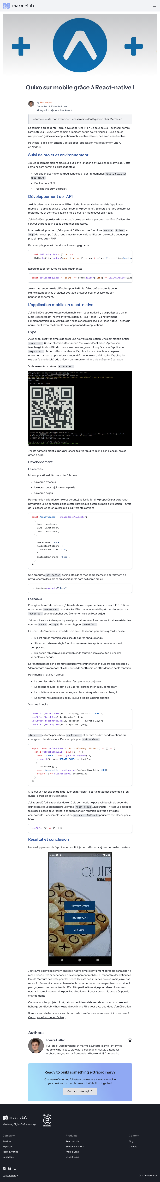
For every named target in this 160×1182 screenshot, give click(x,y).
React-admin (72, 1141)
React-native (117, 136)
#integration (43, 110)
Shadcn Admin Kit (75, 1146)
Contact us (8, 1157)
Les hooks (35, 599)
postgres (81, 223)
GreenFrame (72, 1157)
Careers (133, 1146)
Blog (131, 1141)
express (42, 223)
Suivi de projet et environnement (58, 155)
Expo (32, 332)
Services (7, 1141)
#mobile (59, 110)
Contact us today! (80, 1091)
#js (52, 110)
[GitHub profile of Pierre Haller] (130, 1040)
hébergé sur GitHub (40, 1006)
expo (46, 325)
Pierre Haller (46, 102)
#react (68, 110)
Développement (40, 462)
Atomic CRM (72, 1151)
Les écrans (35, 469)
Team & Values (10, 1151)
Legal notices (9, 1175)
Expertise (7, 1146)
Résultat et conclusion (48, 839)
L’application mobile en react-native (60, 304)
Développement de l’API (50, 196)
